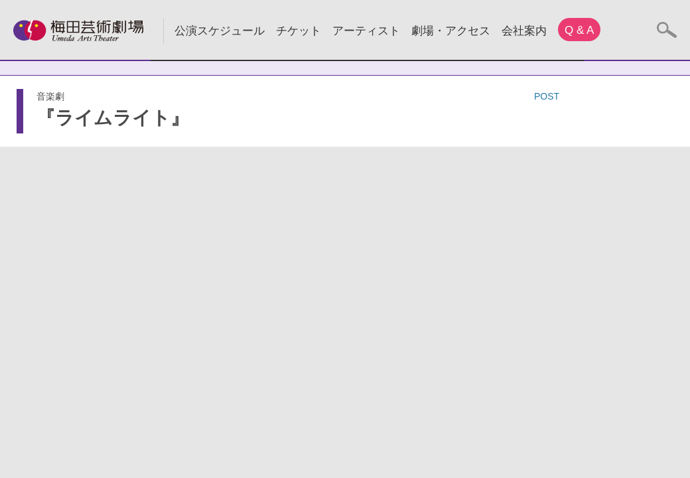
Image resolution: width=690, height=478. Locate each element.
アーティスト (366, 31)
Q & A (579, 30)
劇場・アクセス (450, 31)
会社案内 (524, 31)
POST (546, 96)
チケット (298, 31)
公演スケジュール (219, 31)
